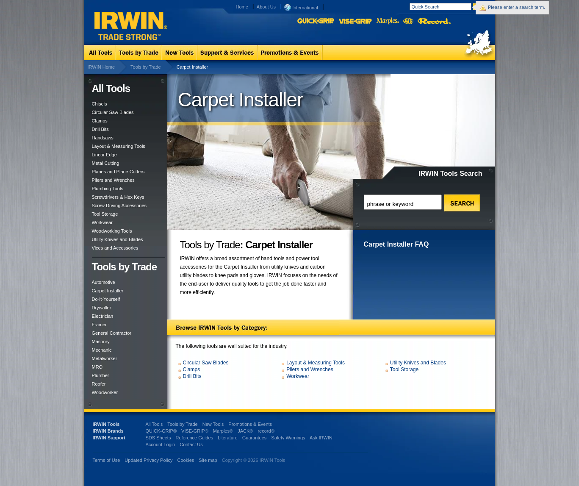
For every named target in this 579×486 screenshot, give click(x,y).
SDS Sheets (158, 437)
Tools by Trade (145, 66)
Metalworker (104, 358)
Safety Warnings (288, 437)
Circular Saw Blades (113, 112)
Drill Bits (100, 129)
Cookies (186, 460)
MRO (97, 366)
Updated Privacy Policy (148, 460)
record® (266, 430)
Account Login (160, 444)
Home (242, 6)
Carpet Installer (108, 290)
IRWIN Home (101, 66)
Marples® (223, 430)
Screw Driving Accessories (119, 205)
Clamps (100, 120)
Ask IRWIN (321, 437)
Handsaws (103, 137)
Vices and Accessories (115, 247)
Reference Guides (194, 437)
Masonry (101, 341)
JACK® (245, 430)
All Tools (154, 424)
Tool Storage (105, 214)
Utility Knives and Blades (117, 239)
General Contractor (112, 333)
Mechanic (102, 350)
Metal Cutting (105, 163)
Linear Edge (104, 154)
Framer (99, 324)
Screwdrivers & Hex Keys (118, 197)
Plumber (100, 375)
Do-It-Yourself (106, 299)
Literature (227, 437)
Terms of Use (106, 460)
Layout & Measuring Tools (118, 146)
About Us (266, 6)
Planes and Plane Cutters (118, 171)
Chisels (99, 103)
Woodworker (105, 392)
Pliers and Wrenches (113, 180)
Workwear (102, 222)
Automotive (103, 282)
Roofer (99, 383)
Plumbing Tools (107, 188)
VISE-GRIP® (194, 430)
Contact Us (191, 444)
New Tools (213, 424)
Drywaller (101, 307)
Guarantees (254, 437)
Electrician (103, 316)
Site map (208, 460)
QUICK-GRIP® (161, 430)
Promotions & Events (250, 424)
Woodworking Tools (112, 230)
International (301, 7)
